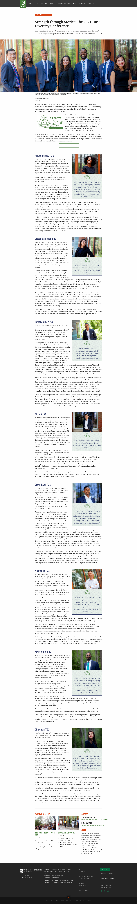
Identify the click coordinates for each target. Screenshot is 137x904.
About (31, 3)
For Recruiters (106, 885)
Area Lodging (83, 890)
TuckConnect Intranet (108, 878)
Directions (82, 885)
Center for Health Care (51, 877)
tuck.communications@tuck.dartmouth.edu (95, 819)
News (89, 3)
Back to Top (68, 897)
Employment (105, 883)
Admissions (82, 871)
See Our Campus (84, 888)
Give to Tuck (105, 869)
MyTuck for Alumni (107, 873)
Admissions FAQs (84, 878)
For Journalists (106, 887)
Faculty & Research (79, 3)
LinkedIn (104, 891)
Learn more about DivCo (69, 146)
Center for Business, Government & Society (57, 869)
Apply (81, 869)
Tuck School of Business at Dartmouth (23, 4)
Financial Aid (83, 874)
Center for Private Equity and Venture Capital (58, 880)
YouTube (108, 891)
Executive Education (63, 3)
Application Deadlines (86, 876)
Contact (81, 883)
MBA (37, 3)
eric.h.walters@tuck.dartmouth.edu (92, 825)
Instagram (101, 891)
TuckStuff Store (106, 876)
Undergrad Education (47, 3)
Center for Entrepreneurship (53, 875)
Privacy (88, 900)
